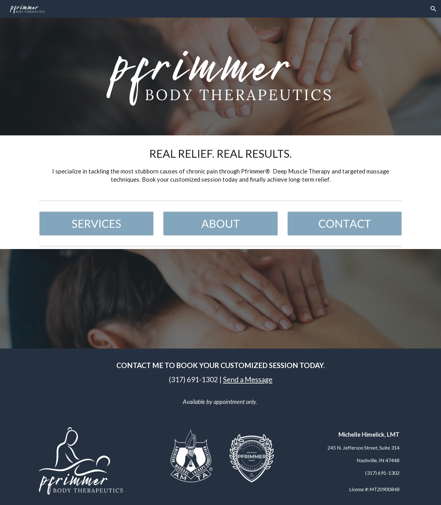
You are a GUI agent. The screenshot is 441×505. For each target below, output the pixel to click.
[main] (220, 166)
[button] (433, 8)
